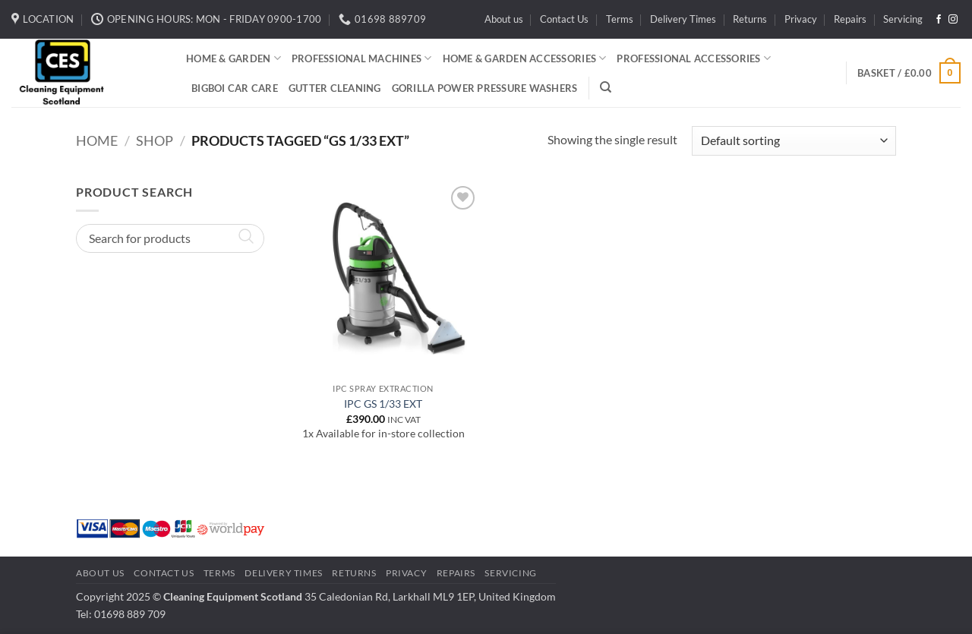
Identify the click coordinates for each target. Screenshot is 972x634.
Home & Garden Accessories (525, 58)
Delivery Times (683, 19)
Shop (154, 140)
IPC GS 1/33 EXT (383, 403)
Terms (619, 19)
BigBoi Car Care (234, 88)
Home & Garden (233, 58)
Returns (750, 19)
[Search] (605, 87)
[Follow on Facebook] (938, 19)
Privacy (800, 19)
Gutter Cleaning (335, 88)
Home (97, 140)
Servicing (903, 19)
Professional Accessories (694, 58)
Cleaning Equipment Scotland (232, 596)
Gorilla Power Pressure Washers (485, 88)
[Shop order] (794, 141)
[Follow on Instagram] (953, 19)
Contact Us (564, 19)
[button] (909, 73)
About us (503, 19)
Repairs (850, 19)
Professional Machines (362, 58)
